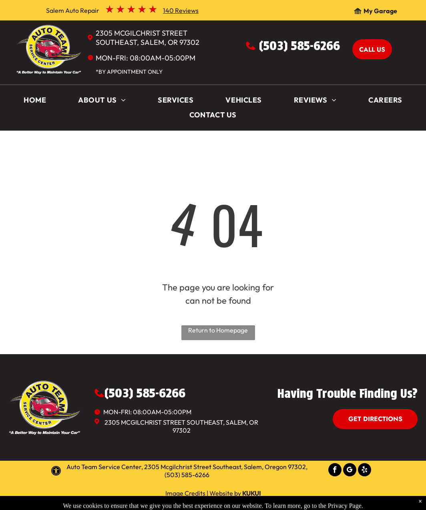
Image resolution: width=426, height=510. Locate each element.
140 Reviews (181, 10)
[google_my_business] (349, 470)
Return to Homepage (218, 330)
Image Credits (185, 493)
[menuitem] (35, 102)
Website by (225, 493)
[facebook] (335, 470)
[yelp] (364, 470)
